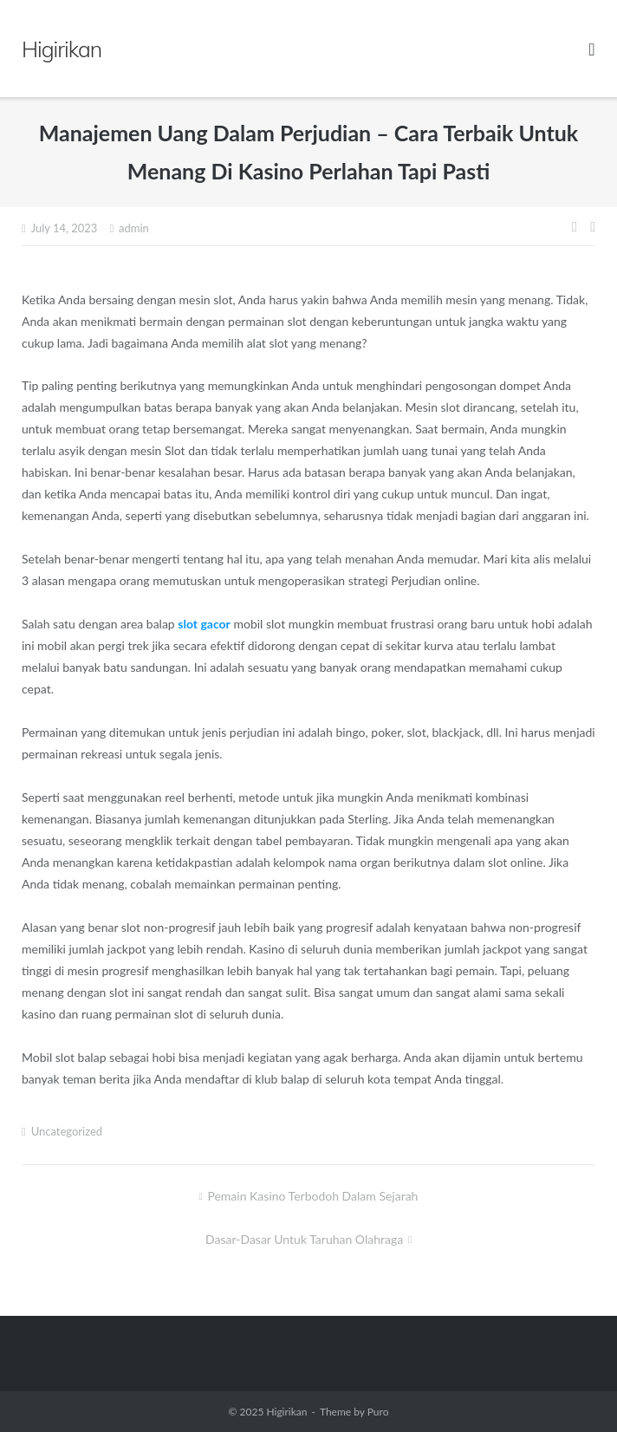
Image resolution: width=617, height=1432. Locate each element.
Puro (378, 1411)
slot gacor (204, 623)
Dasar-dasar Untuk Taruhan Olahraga (304, 1239)
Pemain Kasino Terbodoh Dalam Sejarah (312, 1195)
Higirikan (286, 1411)
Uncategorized (66, 1131)
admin (134, 228)
